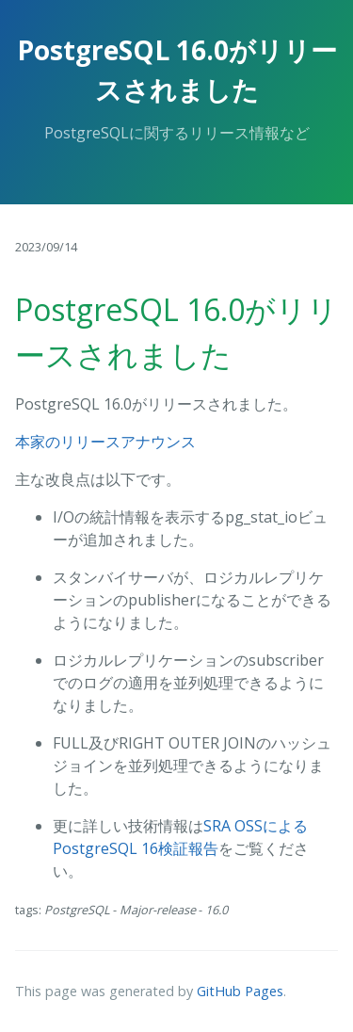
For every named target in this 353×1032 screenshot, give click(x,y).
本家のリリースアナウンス (105, 441)
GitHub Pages (240, 991)
